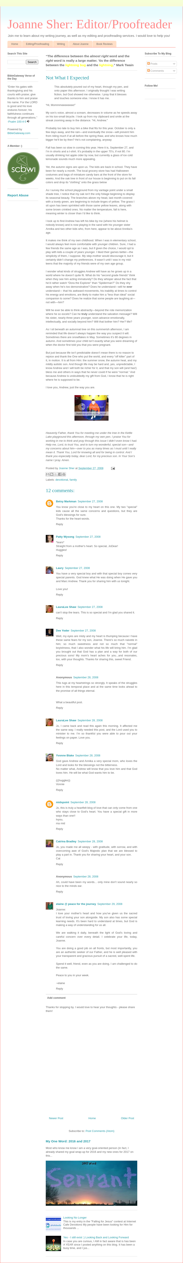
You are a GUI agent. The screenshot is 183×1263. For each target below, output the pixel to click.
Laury (59, 568)
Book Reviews (104, 44)
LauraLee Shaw (66, 607)
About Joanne (81, 44)
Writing (61, 44)
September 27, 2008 (90, 501)
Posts (152, 63)
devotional (62, 479)
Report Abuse (18, 195)
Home (14, 44)
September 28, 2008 (85, 677)
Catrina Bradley (66, 841)
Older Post (127, 1118)
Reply (59, 524)
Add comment (56, 997)
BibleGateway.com (18, 133)
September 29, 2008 (109, 904)
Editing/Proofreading (37, 44)
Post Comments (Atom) (100, 1131)
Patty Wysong (65, 536)
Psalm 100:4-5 (17, 121)
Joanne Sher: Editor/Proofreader (89, 24)
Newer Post (56, 1118)
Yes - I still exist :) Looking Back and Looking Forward (96, 1237)
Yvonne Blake (65, 755)
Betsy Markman (66, 501)
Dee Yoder (62, 630)
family (73, 479)
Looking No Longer (75, 1217)
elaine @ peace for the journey (76, 904)
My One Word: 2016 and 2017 (68, 1141)
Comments (155, 70)
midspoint (62, 802)
